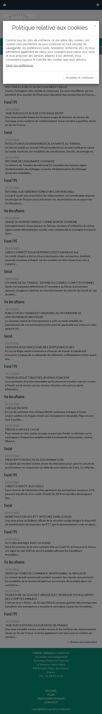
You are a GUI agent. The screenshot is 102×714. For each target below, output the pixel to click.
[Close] (95, 26)
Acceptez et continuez (80, 77)
